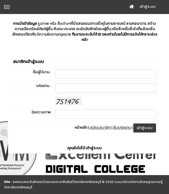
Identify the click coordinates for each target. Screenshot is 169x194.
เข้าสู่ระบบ (148, 6)
